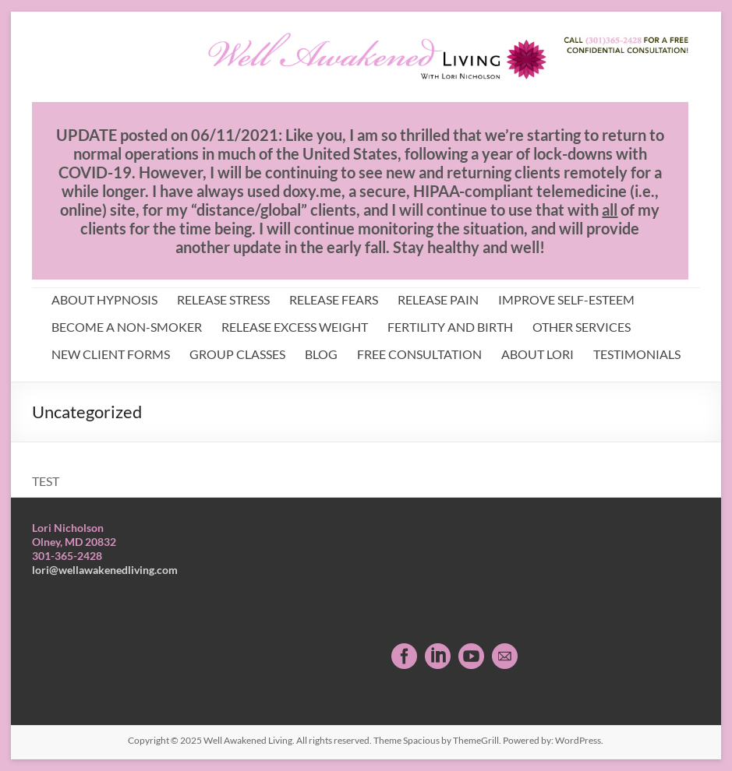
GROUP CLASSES (237, 354)
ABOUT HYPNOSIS (104, 299)
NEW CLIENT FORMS (110, 354)
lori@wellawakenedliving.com (105, 569)
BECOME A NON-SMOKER (126, 326)
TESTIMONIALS (637, 354)
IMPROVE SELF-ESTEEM (566, 299)
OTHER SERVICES (581, 326)
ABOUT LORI (537, 354)
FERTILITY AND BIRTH (450, 326)
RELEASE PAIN (438, 299)
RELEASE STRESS (223, 299)
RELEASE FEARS (333, 299)
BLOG (321, 354)
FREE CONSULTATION (419, 354)
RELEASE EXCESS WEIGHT (294, 326)
